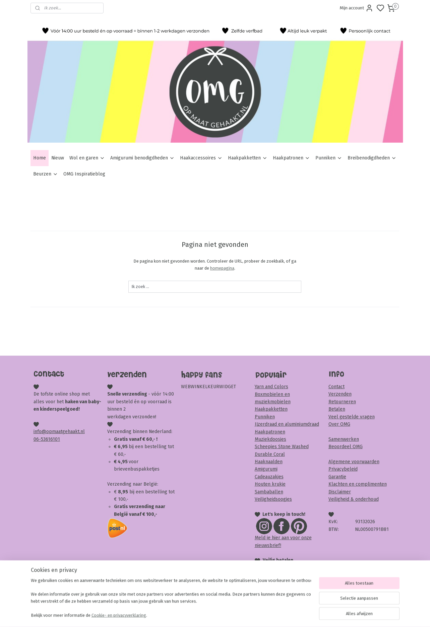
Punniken (328, 158)
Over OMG (339, 424)
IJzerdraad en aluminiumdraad (287, 424)
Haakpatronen (291, 158)
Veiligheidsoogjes (273, 499)
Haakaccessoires (201, 158)
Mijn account (356, 8)
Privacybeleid (343, 469)
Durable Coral (270, 454)
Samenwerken (343, 439)
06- (37, 439)
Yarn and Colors (271, 387)
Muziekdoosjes (270, 439)
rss (253, 615)
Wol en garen (87, 158)
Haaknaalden (269, 462)
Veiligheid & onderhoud (353, 499)
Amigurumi (266, 469)
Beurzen (45, 174)
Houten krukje (270, 484)
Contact (336, 387)
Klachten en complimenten (357, 484)
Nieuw (57, 158)
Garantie (337, 477)
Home (39, 158)
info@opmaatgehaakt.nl (59, 431)
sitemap (240, 615)
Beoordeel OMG (345, 446)
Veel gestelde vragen (351, 417)
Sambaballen (269, 492)
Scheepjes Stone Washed (282, 446)
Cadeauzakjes (269, 477)
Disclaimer (339, 492)
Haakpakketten (247, 158)
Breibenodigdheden (372, 158)
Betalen (336, 409)
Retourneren (342, 402)
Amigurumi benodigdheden (142, 158)
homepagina (222, 268)
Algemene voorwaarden (353, 462)
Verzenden (340, 394)
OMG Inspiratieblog (84, 174)
